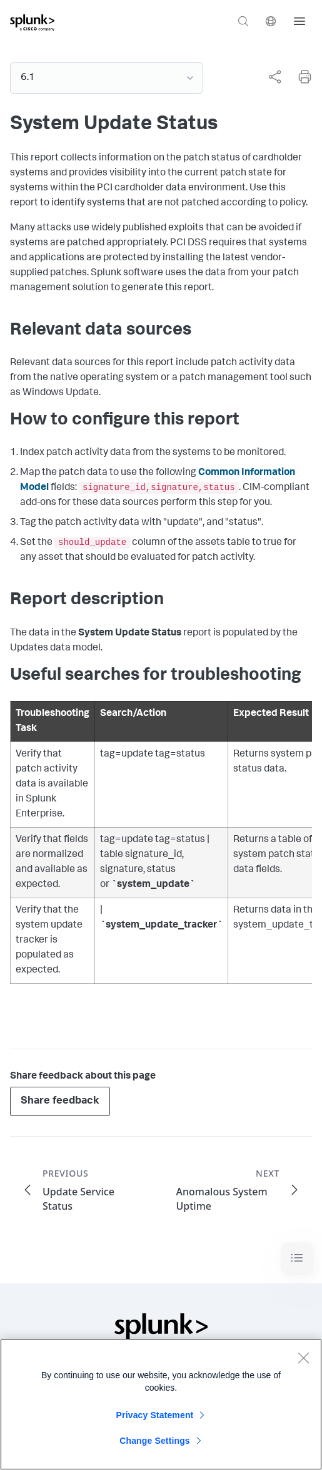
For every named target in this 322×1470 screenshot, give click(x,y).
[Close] (303, 1359)
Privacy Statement (155, 1417)
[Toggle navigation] (297, 1258)
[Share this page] (274, 76)
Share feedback (60, 1101)
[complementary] (269, 76)
